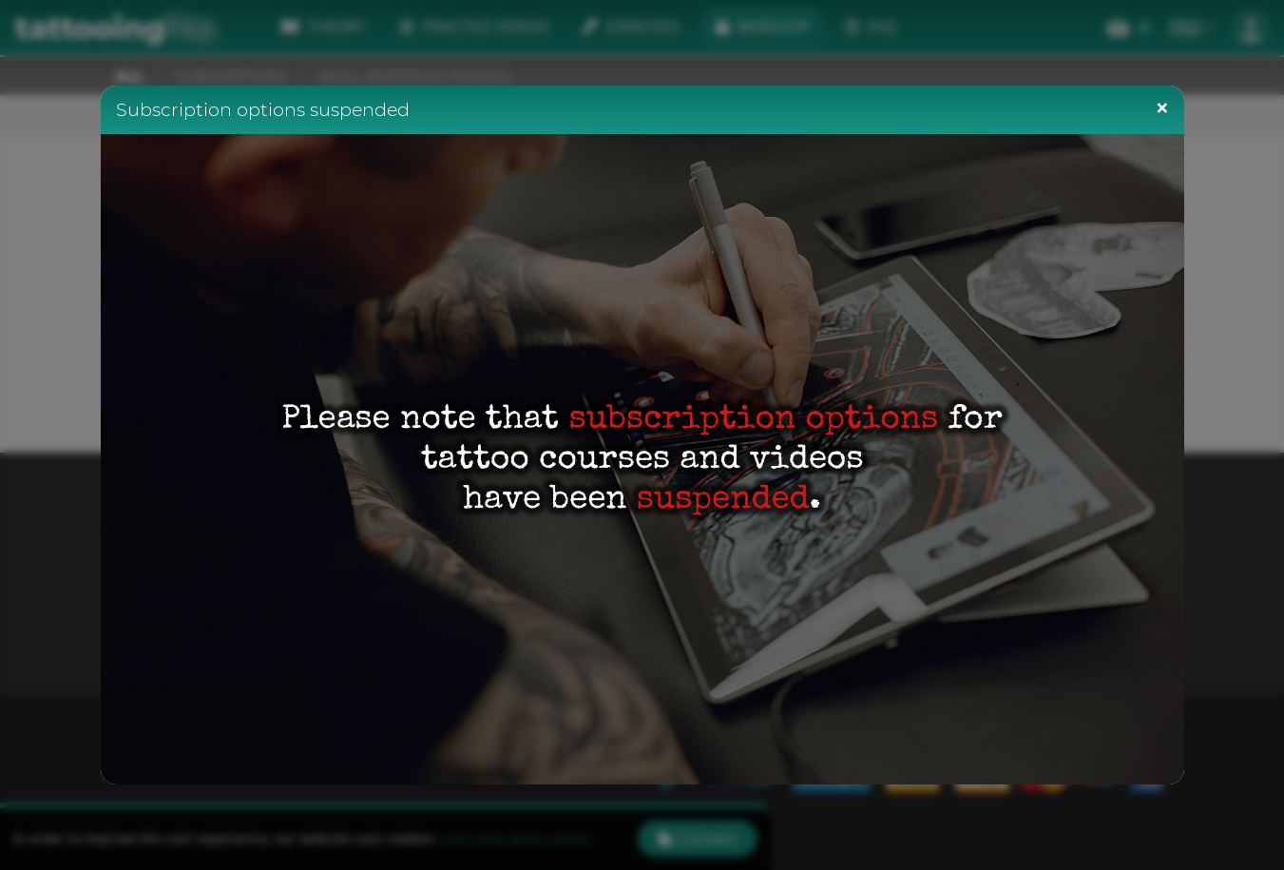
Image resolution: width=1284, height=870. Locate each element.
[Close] (1162, 107)
